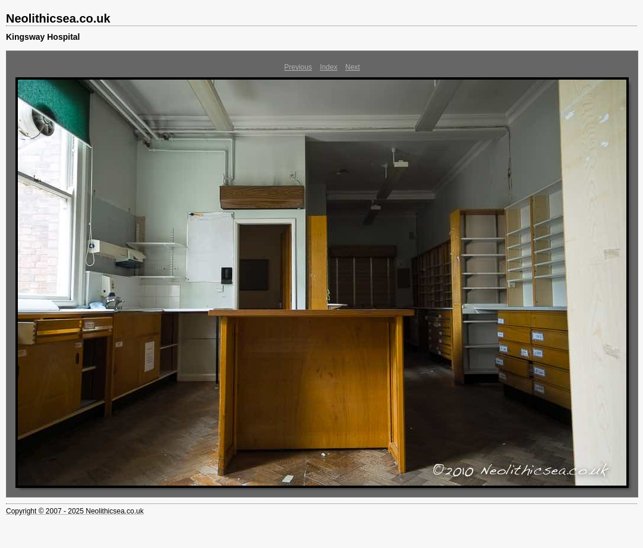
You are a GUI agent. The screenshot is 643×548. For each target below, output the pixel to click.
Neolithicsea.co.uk (58, 18)
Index (328, 67)
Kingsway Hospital (43, 37)
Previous (298, 67)
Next (352, 67)
